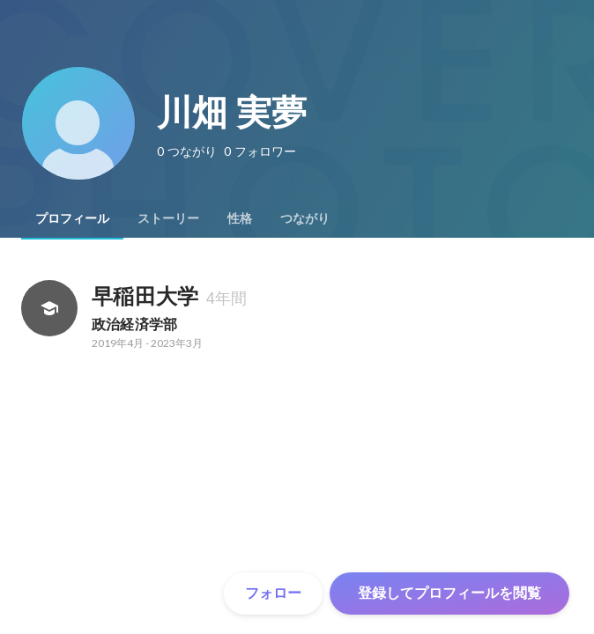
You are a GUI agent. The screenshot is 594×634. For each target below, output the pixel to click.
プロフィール (72, 218)
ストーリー (168, 218)
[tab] (72, 218)
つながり (305, 218)
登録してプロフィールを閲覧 (449, 593)
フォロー (273, 593)
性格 (239, 218)
